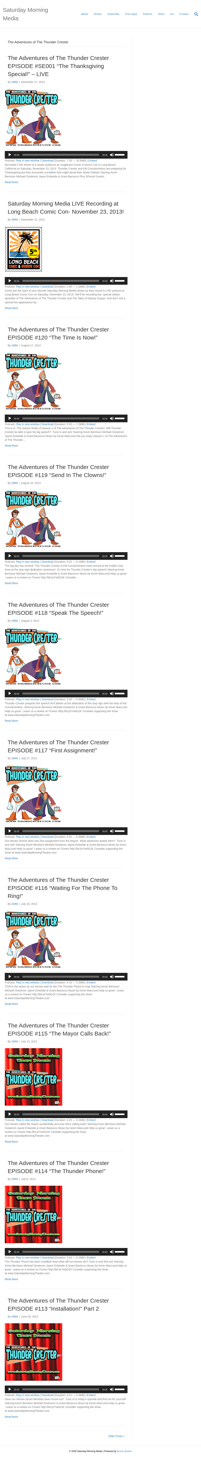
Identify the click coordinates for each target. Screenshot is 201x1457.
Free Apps (131, 14)
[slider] (60, 155)
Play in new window (27, 160)
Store (161, 14)
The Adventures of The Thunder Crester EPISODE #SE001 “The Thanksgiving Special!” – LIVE (58, 66)
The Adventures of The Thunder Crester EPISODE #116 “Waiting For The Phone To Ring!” (62, 888)
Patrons (147, 14)
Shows (98, 14)
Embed (92, 160)
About (84, 14)
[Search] (194, 14)
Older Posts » (116, 1436)
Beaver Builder (124, 1451)
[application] (66, 155)
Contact (184, 14)
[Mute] (112, 155)
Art (172, 14)
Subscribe (113, 14)
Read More (11, 182)
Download (47, 160)
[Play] (10, 155)
